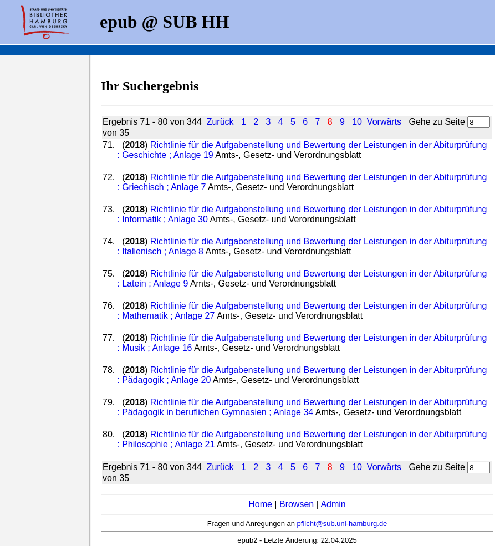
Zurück (220, 121)
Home (260, 504)
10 (357, 121)
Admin (332, 504)
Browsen (296, 504)
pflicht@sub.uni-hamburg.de (342, 523)
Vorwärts (384, 121)
